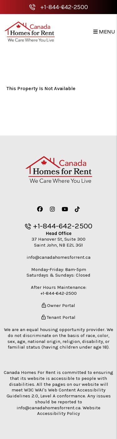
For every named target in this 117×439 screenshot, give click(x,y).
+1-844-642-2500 (64, 7)
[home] (29, 31)
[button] (39, 209)
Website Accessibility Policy (68, 410)
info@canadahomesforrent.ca (58, 257)
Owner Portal (58, 305)
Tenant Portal (58, 317)
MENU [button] (104, 32)
